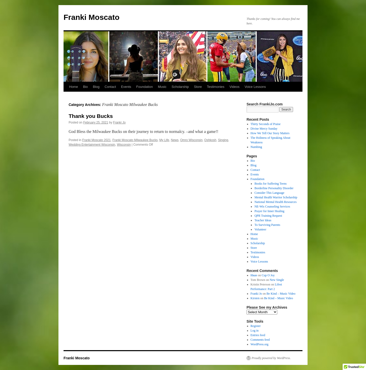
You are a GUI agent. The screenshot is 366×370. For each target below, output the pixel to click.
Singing (223, 140)
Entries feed (258, 335)
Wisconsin (124, 144)
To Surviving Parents (267, 225)
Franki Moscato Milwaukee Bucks (135, 140)
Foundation (144, 87)
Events (126, 87)
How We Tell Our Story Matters (270, 133)
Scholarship (180, 87)
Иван (254, 275)
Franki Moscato (91, 17)
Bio (85, 87)
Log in (255, 330)
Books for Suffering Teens (270, 183)
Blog (96, 87)
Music (162, 87)
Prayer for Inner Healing (269, 211)
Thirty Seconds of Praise (266, 124)
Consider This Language (269, 193)
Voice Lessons (255, 87)
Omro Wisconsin (191, 140)
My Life (164, 140)
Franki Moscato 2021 (96, 140)
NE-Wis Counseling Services (272, 206)
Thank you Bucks (91, 116)
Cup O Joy (268, 275)
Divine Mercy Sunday (264, 128)
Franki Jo (119, 122)
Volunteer (260, 229)
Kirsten (255, 298)
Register (256, 326)
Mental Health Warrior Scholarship (275, 197)
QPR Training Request (268, 215)
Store (198, 87)
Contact (110, 87)
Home (73, 87)
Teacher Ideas (262, 220)
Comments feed (260, 339)
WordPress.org (259, 344)
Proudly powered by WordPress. (271, 358)
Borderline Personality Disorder (273, 188)
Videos (235, 87)
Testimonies (215, 87)
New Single (277, 280)
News (174, 140)
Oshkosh (210, 140)
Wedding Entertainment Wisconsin (92, 144)
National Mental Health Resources (275, 202)
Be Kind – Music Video (281, 293)
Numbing (256, 147)
